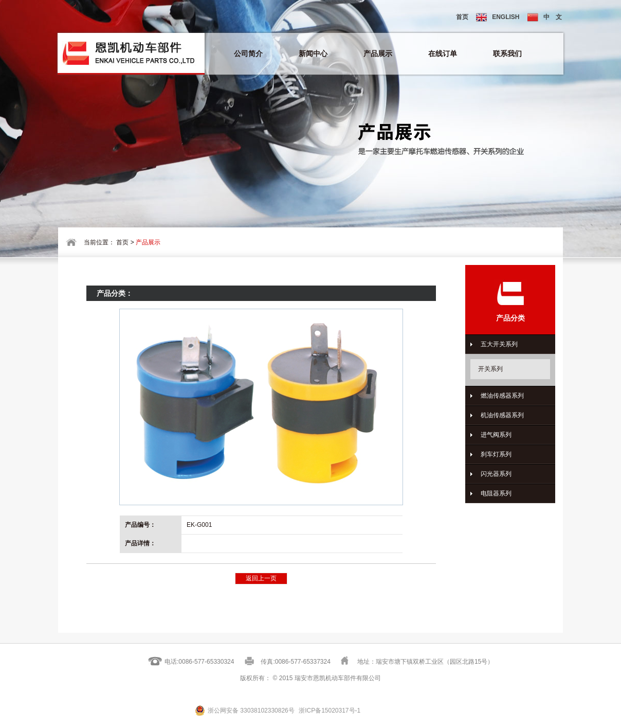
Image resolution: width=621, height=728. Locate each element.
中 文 (544, 17)
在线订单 (442, 53)
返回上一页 (261, 578)
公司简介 (248, 53)
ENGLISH (497, 17)
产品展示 (377, 53)
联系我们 (507, 53)
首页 (462, 17)
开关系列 (490, 368)
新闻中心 (313, 53)
